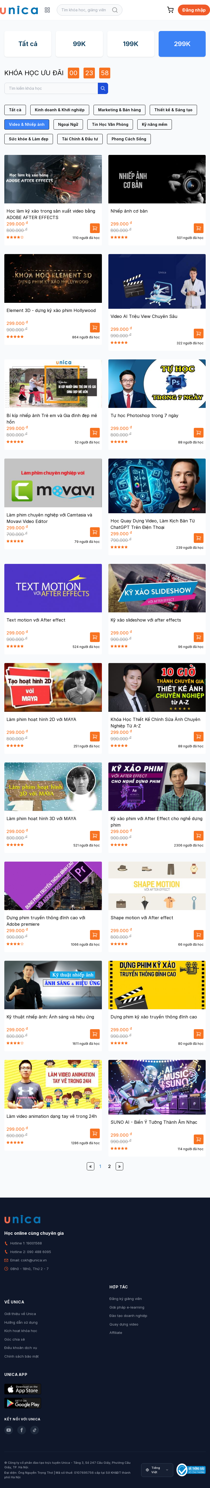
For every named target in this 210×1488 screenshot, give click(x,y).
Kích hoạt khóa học (20, 1331)
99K (79, 44)
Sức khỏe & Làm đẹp (28, 139)
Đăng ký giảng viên (125, 1298)
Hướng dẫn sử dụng (21, 1322)
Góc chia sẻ (14, 1339)
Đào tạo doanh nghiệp (128, 1315)
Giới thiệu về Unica (20, 1314)
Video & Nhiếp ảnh (27, 124)
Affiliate (115, 1332)
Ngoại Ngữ (68, 124)
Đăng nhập (194, 10)
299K (182, 44)
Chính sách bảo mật (21, 1356)
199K (130, 44)
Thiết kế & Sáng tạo (173, 109)
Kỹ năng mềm (154, 124)
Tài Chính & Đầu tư (80, 139)
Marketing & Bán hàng (119, 109)
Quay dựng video (123, 1324)
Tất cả (28, 44)
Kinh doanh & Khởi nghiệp (60, 109)
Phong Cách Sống (129, 139)
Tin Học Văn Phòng (110, 124)
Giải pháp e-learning (126, 1307)
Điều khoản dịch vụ (20, 1347)
